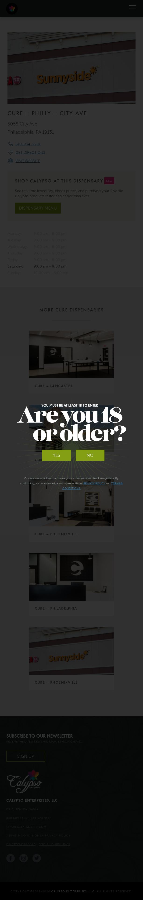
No (90, 455)
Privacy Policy (94, 483)
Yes (56, 455)
